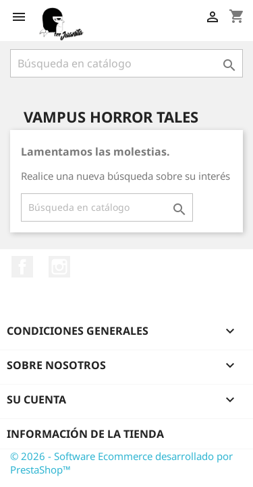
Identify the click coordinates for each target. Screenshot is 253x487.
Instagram (59, 267)
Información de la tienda (85, 433)
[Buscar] (126, 63)
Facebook (22, 267)
